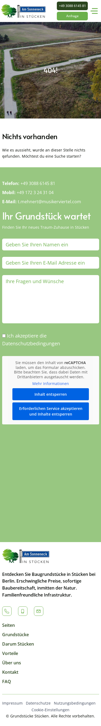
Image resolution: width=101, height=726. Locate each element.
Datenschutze (38, 703)
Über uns (11, 663)
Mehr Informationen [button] (50, 383)
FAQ (6, 681)
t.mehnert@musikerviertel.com (49, 202)
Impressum (12, 703)
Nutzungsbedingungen (75, 703)
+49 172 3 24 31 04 (35, 192)
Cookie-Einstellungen (50, 709)
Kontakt (10, 672)
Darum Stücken (18, 644)
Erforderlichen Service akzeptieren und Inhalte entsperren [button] (50, 411)
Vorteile (10, 653)
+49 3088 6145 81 (72, 5)
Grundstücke (15, 635)
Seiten (8, 625)
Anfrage (72, 16)
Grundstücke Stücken (29, 715)
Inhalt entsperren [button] (50, 394)
